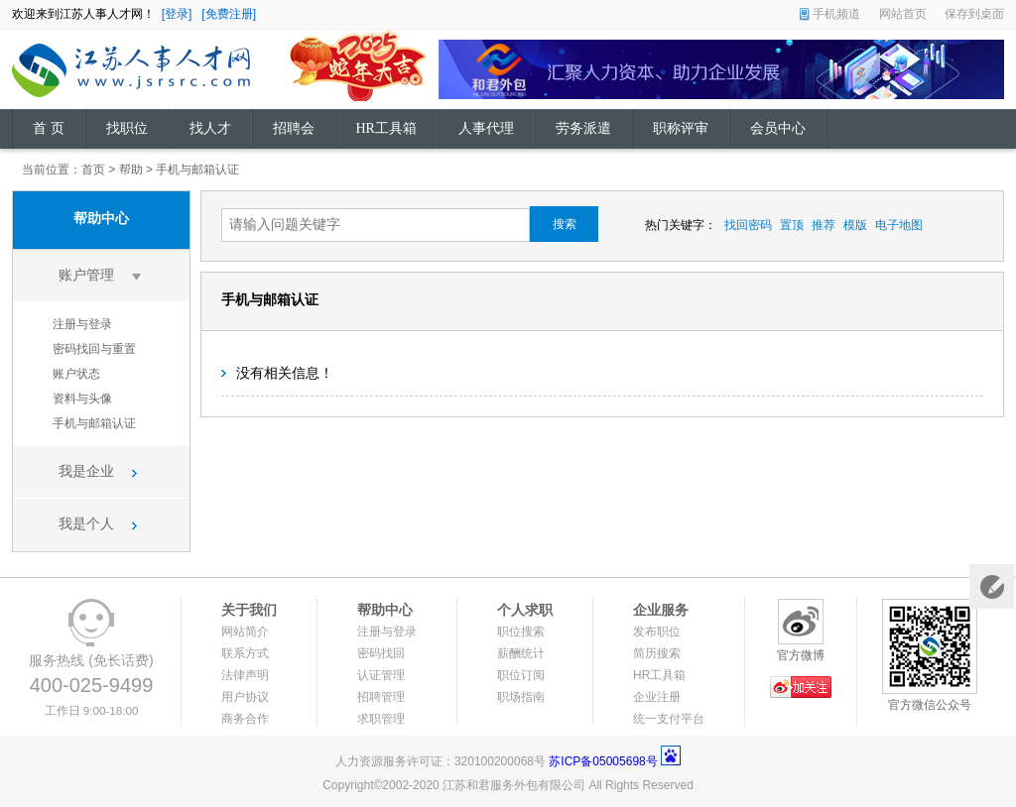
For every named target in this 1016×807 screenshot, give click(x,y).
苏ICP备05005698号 (603, 761)
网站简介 (245, 631)
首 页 (48, 128)
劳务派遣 (583, 128)
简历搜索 (657, 653)
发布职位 (657, 631)
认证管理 (381, 675)
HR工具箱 (386, 128)
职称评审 (680, 128)
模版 (855, 225)
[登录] (177, 14)
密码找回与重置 (94, 349)
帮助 (131, 169)
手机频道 (836, 14)
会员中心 (778, 128)
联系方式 (245, 653)
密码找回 (381, 653)
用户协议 (245, 697)
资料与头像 (82, 398)
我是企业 (86, 471)
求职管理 (381, 719)
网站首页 (903, 14)
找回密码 (748, 225)
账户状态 (76, 374)
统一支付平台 (668, 719)
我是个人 (86, 524)
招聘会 (294, 128)
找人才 (210, 128)
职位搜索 (521, 631)
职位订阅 (521, 675)
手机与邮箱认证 (197, 169)
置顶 (792, 225)
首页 (93, 169)
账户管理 (86, 275)
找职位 (127, 128)
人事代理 (486, 128)
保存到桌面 (974, 14)
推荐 (823, 225)
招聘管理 (381, 697)
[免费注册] (228, 14)
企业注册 (657, 697)
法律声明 (245, 675)
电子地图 (899, 225)
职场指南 (521, 697)
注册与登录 (82, 324)
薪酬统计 (521, 653)
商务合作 (245, 719)
